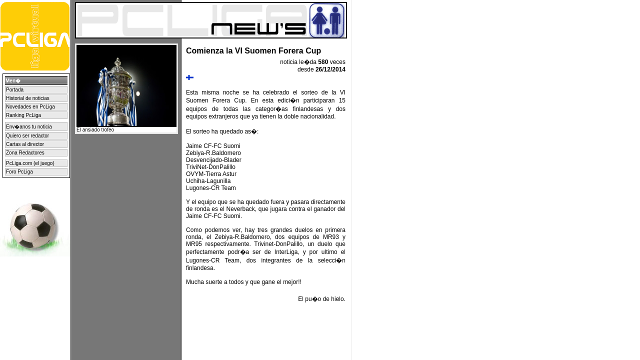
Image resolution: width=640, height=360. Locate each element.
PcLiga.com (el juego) (30, 163)
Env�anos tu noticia (29, 127)
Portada (15, 89)
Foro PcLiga (19, 171)
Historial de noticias (28, 98)
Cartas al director (25, 144)
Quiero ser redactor (27, 135)
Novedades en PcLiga (30, 107)
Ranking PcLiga (23, 115)
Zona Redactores (25, 153)
